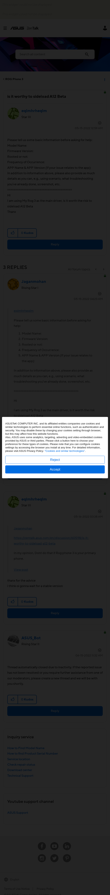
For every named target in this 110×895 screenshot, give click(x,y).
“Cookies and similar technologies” (65, 450)
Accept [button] (55, 469)
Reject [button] (55, 459)
